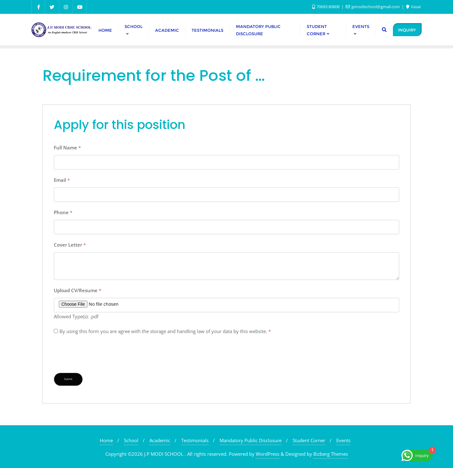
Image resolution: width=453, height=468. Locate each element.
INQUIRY (407, 29)
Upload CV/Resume (77, 290)
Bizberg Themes (330, 454)
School (131, 440)
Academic (159, 440)
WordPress (267, 454)
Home (106, 440)
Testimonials (195, 440)
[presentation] (101, 354)
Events (343, 440)
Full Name (67, 147)
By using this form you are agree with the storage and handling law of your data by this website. (165, 331)
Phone (63, 212)
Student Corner (309, 440)
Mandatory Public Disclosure (251, 440)
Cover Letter (70, 245)
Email (62, 180)
